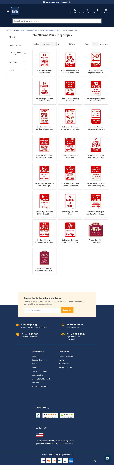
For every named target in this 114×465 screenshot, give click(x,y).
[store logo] (15, 11)
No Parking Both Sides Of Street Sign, (96, 100)
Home (8, 30)
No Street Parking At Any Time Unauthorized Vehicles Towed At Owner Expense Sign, (96, 213)
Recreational (64, 364)
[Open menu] (7, 10)
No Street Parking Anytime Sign (44, 71)
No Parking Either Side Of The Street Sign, (44, 213)
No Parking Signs (32, 30)
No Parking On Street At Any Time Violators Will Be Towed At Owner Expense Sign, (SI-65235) (70, 128)
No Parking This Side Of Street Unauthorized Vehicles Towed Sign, (70, 184)
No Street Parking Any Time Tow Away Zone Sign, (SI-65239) (96, 156)
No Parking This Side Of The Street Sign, (44, 184)
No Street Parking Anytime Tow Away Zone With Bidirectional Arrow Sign (96, 71)
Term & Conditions (39, 371)
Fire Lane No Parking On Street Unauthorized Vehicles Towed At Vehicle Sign (70, 156)
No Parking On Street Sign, (70, 213)
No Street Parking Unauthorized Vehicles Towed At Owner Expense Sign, (44, 241)
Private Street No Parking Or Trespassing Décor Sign (96, 241)
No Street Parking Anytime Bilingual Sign (44, 128)
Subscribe (67, 310)
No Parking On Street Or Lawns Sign (44, 100)
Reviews (35, 364)
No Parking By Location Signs (50, 30)
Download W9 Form (40, 386)
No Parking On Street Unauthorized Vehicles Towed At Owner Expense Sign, (70, 241)
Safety (61, 360)
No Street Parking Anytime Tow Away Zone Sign (96, 128)
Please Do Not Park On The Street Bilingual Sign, (96, 184)
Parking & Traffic (18, 30)
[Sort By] (48, 44)
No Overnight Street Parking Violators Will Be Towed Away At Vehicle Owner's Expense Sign (44, 156)
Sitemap (35, 367)
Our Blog (35, 383)
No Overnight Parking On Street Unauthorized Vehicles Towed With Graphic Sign (70, 100)
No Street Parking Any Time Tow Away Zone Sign (70, 71)
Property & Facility (66, 356)
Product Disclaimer (39, 360)
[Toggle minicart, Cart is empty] (106, 11)
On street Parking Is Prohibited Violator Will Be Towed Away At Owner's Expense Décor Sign (44, 269)
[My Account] (97, 11)
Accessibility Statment (41, 379)
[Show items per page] (95, 44)
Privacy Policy (37, 375)
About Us (35, 356)
